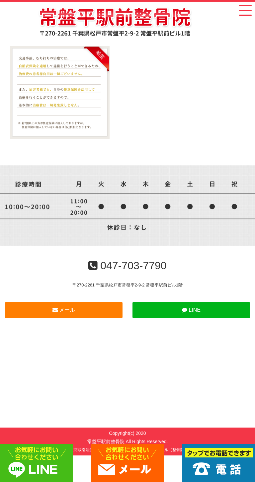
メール (63, 310)
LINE (191, 310)
